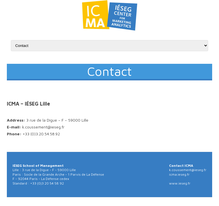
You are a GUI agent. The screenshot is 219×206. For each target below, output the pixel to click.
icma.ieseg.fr (179, 174)
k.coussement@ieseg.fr (187, 170)
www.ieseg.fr (179, 183)
